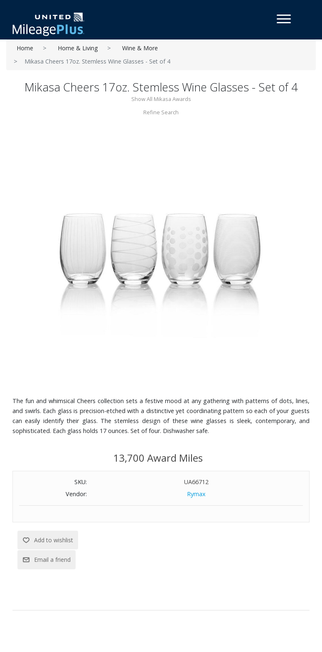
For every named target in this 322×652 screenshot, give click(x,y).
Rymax (196, 494)
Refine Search (161, 112)
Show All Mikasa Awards (161, 99)
